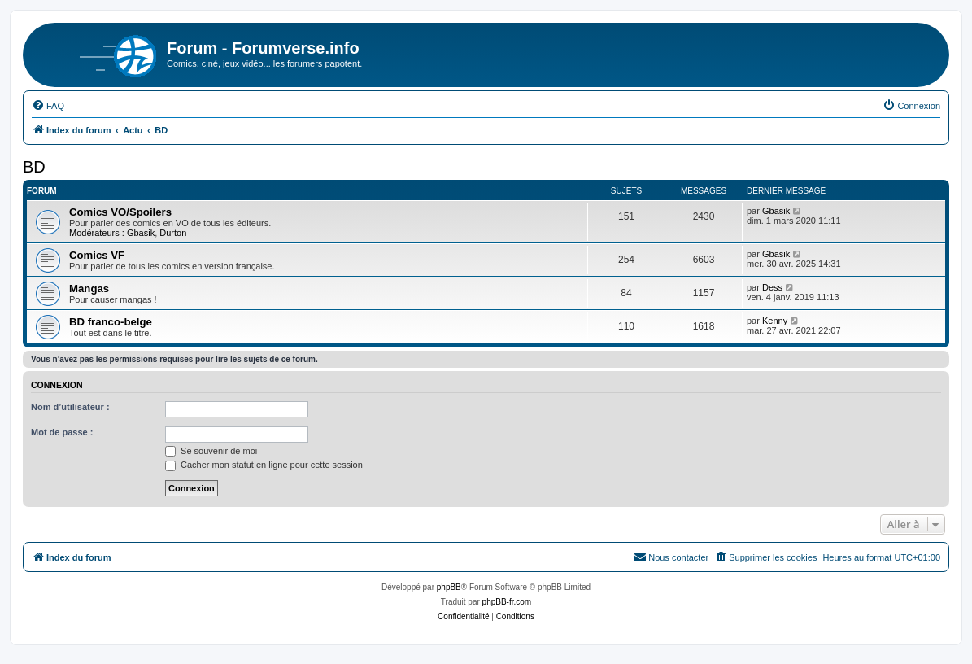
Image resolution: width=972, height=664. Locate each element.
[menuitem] (48, 106)
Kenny (774, 320)
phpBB (449, 587)
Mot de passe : (62, 432)
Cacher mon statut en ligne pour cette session (264, 465)
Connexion (57, 385)
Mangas (89, 288)
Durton (172, 233)
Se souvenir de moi (211, 451)
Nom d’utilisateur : (70, 407)
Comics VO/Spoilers (120, 212)
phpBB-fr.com (507, 601)
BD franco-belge (110, 322)
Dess (772, 287)
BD (34, 167)
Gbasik (141, 233)
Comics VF (96, 255)
